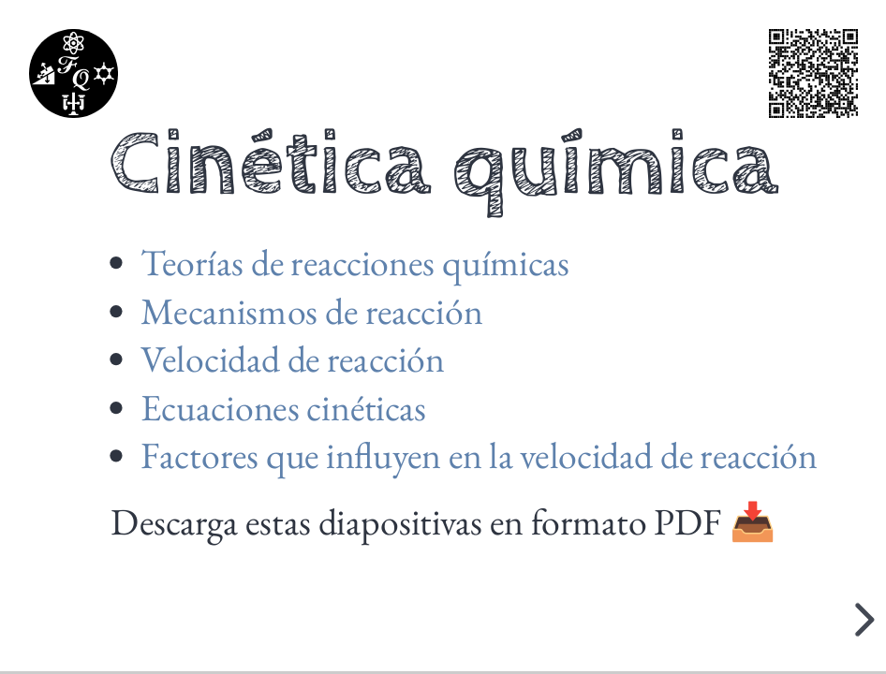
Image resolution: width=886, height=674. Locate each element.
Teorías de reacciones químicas (354, 262)
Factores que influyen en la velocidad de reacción (479, 456)
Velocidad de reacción (292, 358)
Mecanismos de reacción (311, 310)
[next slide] (862, 620)
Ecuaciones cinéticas (283, 407)
